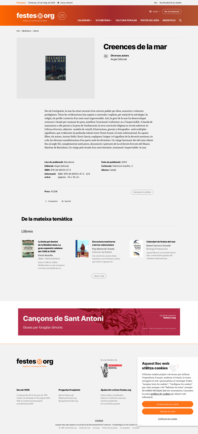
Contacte (135, 428)
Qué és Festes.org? (66, 395)
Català (155, 12)
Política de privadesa (110, 428)
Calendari (84, 20)
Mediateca (169, 20)
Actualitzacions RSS (25, 403)
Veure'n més (99, 276)
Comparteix (52, 201)
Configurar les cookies (167, 419)
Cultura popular (126, 20)
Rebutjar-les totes (167, 411)
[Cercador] (180, 20)
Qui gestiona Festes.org (68, 400)
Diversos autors (120, 55)
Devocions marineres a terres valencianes (103, 243)
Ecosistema (103, 20)
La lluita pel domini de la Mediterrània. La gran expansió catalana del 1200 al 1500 (50, 246)
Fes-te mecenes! (171, 11)
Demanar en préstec (142, 192)
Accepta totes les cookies (168, 404)
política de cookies (160, 393)
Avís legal (96, 428)
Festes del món (150, 20)
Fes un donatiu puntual (110, 403)
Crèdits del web (84, 428)
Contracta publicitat (109, 400)
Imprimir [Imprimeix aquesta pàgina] (68, 201)
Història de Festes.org (68, 398)
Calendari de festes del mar (160, 241)
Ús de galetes (125, 428)
